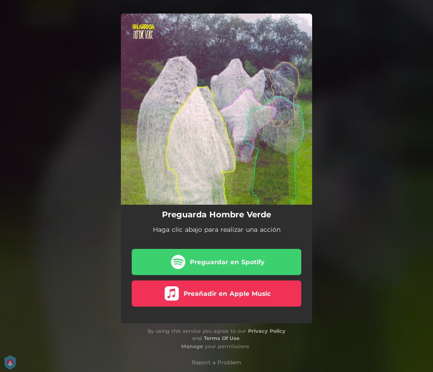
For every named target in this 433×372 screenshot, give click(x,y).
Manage (192, 346)
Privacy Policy (267, 331)
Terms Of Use (222, 338)
